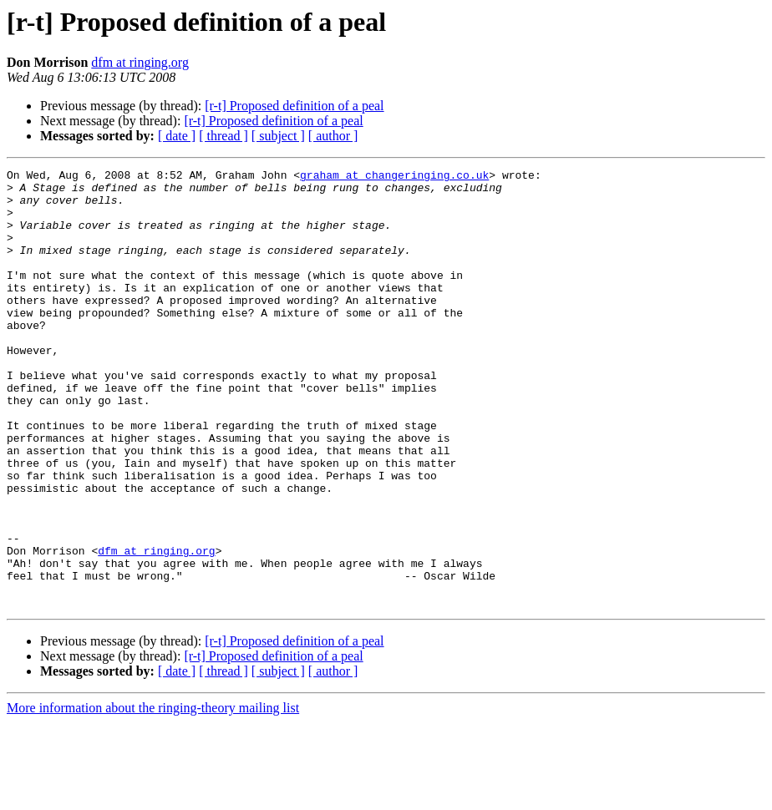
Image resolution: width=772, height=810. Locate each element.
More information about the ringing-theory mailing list (153, 795)
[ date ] (177, 136)
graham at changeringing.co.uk (394, 177)
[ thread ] (223, 136)
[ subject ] (278, 136)
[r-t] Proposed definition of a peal (294, 106)
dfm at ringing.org (140, 62)
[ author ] (333, 136)
